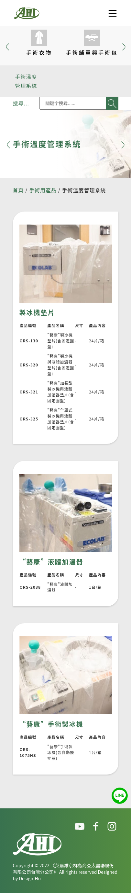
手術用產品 (43, 190)
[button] (124, 45)
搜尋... (21, 103)
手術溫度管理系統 (26, 81)
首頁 (18, 190)
